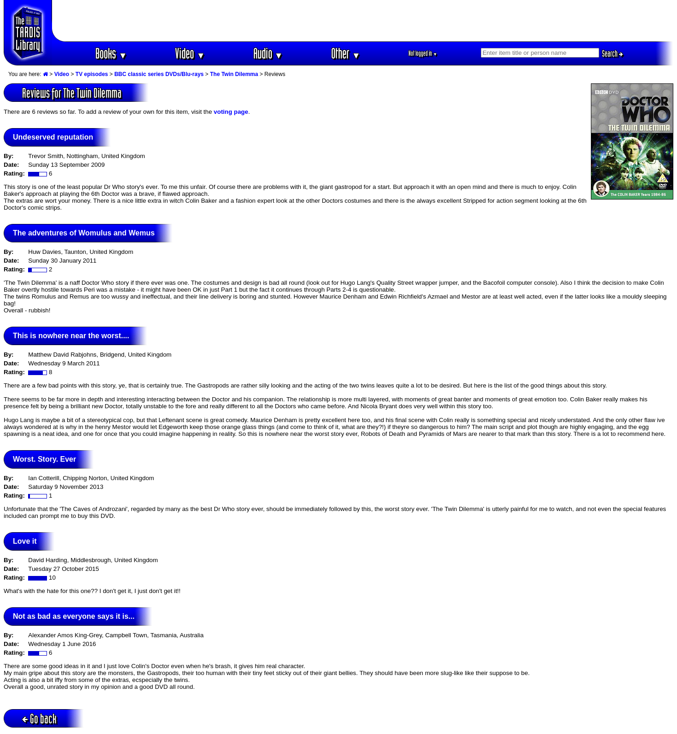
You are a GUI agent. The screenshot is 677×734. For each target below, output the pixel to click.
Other (346, 53)
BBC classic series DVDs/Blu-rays (159, 74)
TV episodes (92, 74)
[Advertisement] (363, 20)
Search (612, 53)
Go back (39, 718)
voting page (231, 111)
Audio (268, 53)
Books (111, 53)
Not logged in (423, 53)
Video (190, 53)
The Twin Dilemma (234, 74)
